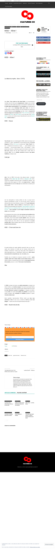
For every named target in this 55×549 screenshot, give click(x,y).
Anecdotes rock (17, 401)
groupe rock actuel (16, 355)
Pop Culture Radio (8, 6)
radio (22, 46)
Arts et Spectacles (39, 3)
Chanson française (31, 3)
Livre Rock (18, 26)
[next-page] (7, 420)
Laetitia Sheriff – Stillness (29, 370)
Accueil (6, 3)
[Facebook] (6, 53)
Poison (11, 114)
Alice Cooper (18, 114)
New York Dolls (26, 112)
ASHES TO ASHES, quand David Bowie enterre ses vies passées (19, 404)
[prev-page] (5, 420)
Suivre (48, 40)
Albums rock (19, 25)
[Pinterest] (11, 53)
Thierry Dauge (8, 32)
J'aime (48, 37)
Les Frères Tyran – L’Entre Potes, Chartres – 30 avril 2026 (9, 404)
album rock (10, 355)
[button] (48, 3)
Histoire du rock (7, 28)
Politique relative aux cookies (35, 547)
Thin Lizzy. (16, 144)
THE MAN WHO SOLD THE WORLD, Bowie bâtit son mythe (11, 371)
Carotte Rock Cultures (18, 3)
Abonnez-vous (41, 103)
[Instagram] (8, 53)
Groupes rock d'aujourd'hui (25, 26)
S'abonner (48, 42)
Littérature (25, 3)
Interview (10, 3)
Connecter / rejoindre (17, 0)
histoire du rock (23, 355)
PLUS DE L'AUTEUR (22, 392)
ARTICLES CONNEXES (10, 392)
